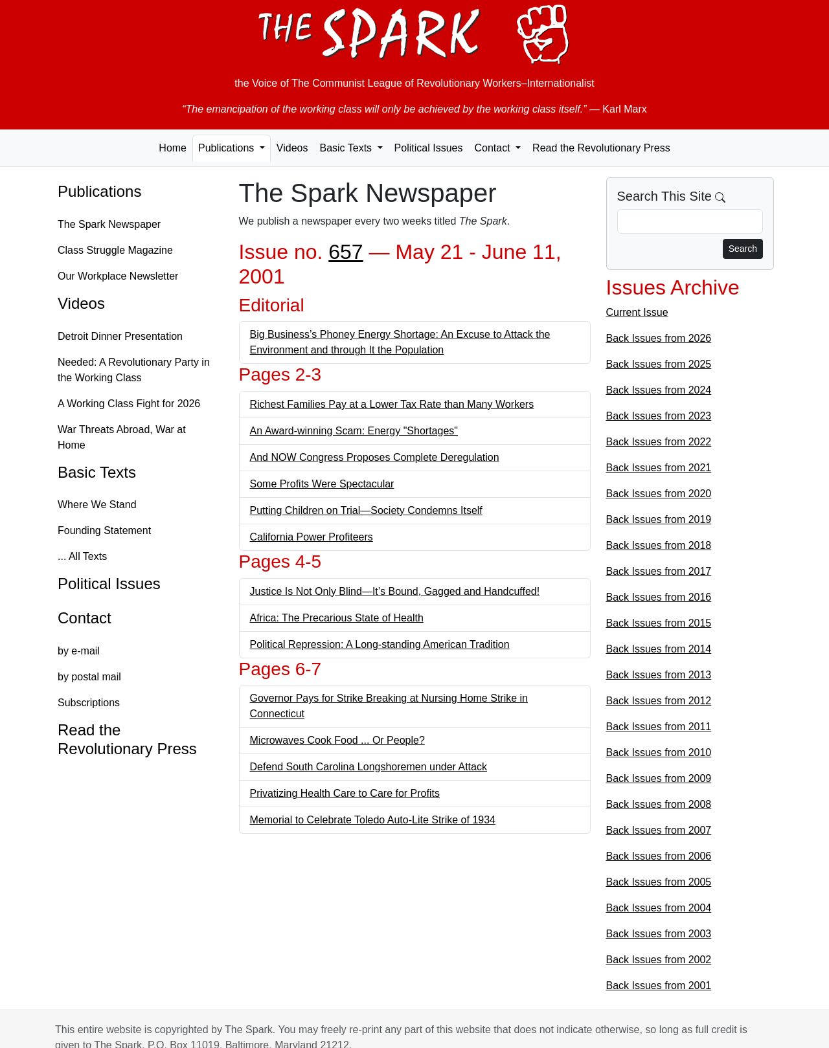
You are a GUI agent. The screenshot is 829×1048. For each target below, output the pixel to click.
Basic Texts (97, 472)
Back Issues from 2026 (659, 338)
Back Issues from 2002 (659, 959)
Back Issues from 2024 (659, 390)
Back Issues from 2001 (659, 985)
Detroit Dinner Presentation (120, 336)
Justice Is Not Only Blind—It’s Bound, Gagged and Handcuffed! (395, 591)
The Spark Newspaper (109, 224)
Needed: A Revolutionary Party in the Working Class (134, 370)
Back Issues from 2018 (659, 545)
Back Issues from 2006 (659, 856)
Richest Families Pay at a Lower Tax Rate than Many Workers (392, 404)
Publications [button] (227, 147)
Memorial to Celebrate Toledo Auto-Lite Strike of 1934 (372, 819)
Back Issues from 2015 (659, 623)
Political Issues (428, 147)
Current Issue (637, 312)
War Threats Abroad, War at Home (122, 437)
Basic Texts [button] (346, 147)
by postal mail (89, 676)
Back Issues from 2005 (659, 881)
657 (345, 251)
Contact (84, 618)
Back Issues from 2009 (659, 778)
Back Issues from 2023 (659, 415)
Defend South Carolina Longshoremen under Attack (368, 766)
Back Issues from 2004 (659, 907)
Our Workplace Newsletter (118, 276)
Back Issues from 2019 (659, 519)
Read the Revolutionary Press (601, 147)
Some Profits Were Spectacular (322, 483)
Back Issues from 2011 (659, 726)
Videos (292, 147)
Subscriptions (89, 702)
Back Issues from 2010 (659, 752)
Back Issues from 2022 (659, 441)
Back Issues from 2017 (659, 571)
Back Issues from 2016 (659, 597)
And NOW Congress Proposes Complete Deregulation (374, 457)
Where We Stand (97, 504)
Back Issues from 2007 (659, 830)
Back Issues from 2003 (659, 933)
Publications (99, 191)
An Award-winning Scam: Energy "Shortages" (354, 430)
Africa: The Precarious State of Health (337, 617)
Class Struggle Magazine (115, 250)
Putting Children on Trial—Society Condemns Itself (366, 510)
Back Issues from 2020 (659, 493)
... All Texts (82, 556)
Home (173, 147)
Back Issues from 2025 (659, 364)
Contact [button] (493, 147)
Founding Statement (104, 530)
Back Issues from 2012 (659, 700)
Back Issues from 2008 (659, 804)
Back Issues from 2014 (659, 648)
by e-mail (79, 650)
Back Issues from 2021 (659, 467)
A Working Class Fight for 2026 (129, 403)
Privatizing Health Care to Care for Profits (345, 793)
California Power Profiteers (311, 536)
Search (743, 248)
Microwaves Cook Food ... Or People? (337, 740)
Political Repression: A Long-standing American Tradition (380, 644)
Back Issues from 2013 (659, 674)
